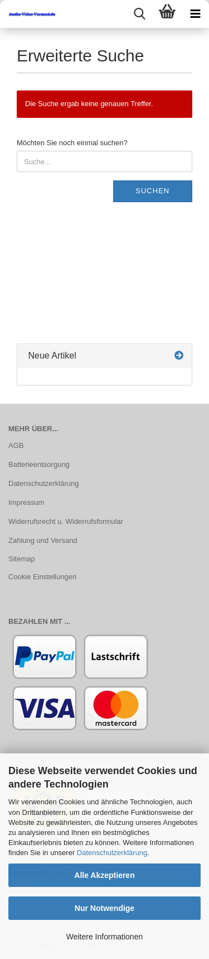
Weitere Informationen (104, 936)
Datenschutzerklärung (112, 852)
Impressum (26, 502)
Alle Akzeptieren (104, 875)
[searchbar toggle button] (139, 14)
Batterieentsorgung (39, 464)
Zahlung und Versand (42, 540)
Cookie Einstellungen (42, 576)
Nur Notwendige (104, 908)
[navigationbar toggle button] (195, 14)
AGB (15, 445)
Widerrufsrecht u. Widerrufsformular (65, 521)
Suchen (152, 191)
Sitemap (21, 559)
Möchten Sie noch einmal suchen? (72, 143)
